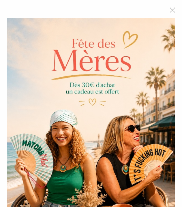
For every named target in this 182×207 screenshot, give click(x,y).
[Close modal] (172, 10)
